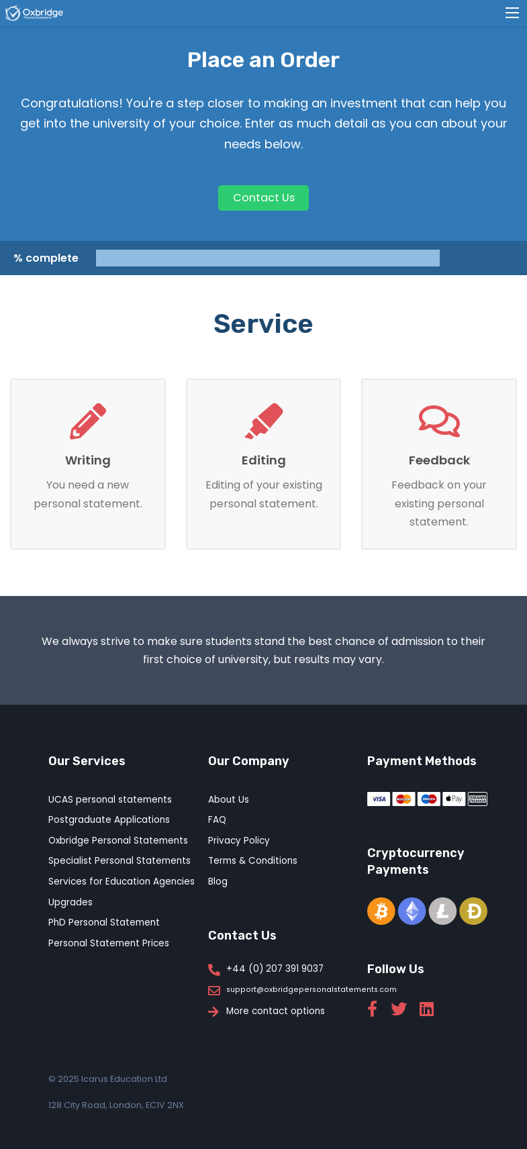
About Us (228, 799)
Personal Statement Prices (108, 943)
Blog (218, 881)
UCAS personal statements (110, 799)
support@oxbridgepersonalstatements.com (311, 990)
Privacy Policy (239, 840)
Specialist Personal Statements (119, 860)
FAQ (217, 819)
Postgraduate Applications (109, 819)
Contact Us (264, 197)
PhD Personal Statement (104, 922)
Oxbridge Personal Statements (118, 840)
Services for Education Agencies (121, 881)
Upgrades (70, 902)
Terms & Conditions (252, 860)
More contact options (275, 1011)
